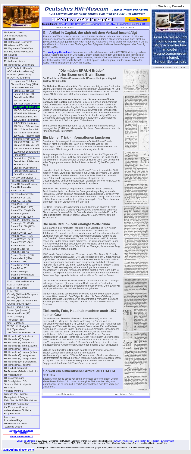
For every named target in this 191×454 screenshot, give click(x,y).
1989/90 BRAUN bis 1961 (26, 142)
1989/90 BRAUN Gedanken (27, 139)
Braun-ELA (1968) (20, 213)
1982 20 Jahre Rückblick (26, 129)
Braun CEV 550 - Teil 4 (22, 245)
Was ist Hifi (9, 39)
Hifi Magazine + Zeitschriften (18, 48)
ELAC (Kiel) (13, 291)
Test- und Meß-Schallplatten (18, 384)
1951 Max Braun (22, 100)
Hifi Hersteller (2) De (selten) (18, 336)
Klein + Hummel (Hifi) (18, 307)
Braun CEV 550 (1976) (22, 236)
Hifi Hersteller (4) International (19, 342)
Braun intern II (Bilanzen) (26, 161)
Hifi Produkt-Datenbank (15, 368)
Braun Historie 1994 (24, 97)
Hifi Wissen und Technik (16, 45)
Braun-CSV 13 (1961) (21, 197)
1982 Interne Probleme (25, 123)
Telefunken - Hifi (15, 320)
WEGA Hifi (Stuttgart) (18, 326)
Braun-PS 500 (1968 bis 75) (25, 220)
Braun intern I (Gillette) (25, 158)
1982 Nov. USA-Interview (26, 126)
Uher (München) (15, 323)
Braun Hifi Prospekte (21, 187)
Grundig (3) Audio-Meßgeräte (22, 300)
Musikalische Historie (14, 61)
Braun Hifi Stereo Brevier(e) (24, 184)
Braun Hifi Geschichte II (25, 171)
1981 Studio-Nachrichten (26, 120)
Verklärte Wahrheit (13, 391)
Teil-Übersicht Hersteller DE (21, 332)
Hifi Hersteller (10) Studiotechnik (20, 361)
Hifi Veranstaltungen (14, 378)
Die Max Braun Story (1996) (25, 84)
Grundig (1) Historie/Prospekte (22, 294)
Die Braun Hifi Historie (22, 87)
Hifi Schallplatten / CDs (15, 381)
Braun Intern (20, 155)
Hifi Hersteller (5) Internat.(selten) (20, 345)
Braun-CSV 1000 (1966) (23, 210)
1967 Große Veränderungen (28, 110)
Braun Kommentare (23, 174)
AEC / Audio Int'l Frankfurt (20, 68)
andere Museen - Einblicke (17, 410)
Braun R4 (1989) (19, 261)
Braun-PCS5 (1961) (20, 204)
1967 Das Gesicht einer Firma (29, 103)
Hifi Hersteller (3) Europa (16, 339)
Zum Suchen (138, 19)
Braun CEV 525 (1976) (22, 233)
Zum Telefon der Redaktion (147, 441)
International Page (13, 420)
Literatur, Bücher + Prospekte (18, 51)
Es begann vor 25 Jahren (23, 81)
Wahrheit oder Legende (16, 394)
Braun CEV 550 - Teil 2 (22, 239)
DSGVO (117, 441)
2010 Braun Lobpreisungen (27, 152)
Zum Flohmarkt (167, 441)
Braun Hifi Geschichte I (25, 167)
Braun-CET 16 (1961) (21, 201)
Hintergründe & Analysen (16, 397)
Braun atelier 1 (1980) (21, 258)
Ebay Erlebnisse (12, 413)
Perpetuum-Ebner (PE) (18, 313)
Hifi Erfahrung (11, 58)
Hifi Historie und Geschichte (18, 42)
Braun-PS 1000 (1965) (22, 207)
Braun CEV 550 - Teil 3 (22, 242)
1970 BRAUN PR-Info (25, 113)
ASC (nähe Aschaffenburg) (20, 71)
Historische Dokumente (22, 181)
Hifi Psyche (9, 387)
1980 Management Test (25, 116)
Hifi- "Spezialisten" (16, 329)
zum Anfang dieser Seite (18, 449)
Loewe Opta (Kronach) (18, 310)
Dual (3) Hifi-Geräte (17, 288)
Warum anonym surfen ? (21, 436)
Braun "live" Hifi (18, 190)
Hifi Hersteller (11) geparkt (17, 365)
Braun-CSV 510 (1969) (22, 217)
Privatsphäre (127, 441)
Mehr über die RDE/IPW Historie (20, 400)
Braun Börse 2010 (20, 265)
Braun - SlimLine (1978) (22, 255)
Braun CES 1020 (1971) (23, 226)
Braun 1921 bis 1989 (24, 91)
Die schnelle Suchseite (15, 423)
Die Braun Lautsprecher (22, 194)
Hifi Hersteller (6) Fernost (16, 349)
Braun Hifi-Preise (19, 278)
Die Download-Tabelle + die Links (21, 371)
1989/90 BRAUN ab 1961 (26, 145)
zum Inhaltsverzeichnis (15, 35)
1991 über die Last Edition (27, 148)
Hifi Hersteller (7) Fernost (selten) (20, 352)
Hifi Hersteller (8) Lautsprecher (19, 355)
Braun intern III (21, 164)
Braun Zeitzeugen (19, 271)
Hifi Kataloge (10, 55)
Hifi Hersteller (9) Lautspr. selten (20, 358)
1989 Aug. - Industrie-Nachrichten (30, 136)
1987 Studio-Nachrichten (26, 132)
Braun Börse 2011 (20, 268)
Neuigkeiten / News (13, 32)
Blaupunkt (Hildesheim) (19, 74)
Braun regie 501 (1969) (22, 223)
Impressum (9, 417)
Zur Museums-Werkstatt (16, 407)
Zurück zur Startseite (26, 441)
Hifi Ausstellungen (13, 375)
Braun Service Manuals (22, 274)
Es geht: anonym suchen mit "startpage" (21, 431)
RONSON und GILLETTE (23, 177)
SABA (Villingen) (15, 316)
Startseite (62, 24)
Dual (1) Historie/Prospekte (20, 281)
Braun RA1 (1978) (20, 248)
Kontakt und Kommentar (16, 404)
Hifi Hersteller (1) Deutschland (19, 65)
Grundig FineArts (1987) (19, 304)
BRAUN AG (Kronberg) (18, 77)
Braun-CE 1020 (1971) (22, 229)
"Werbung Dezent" (13, 426)
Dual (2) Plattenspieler (18, 284)
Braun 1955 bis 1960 (24, 94)
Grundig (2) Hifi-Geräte (18, 297)
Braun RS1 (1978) (20, 252)
